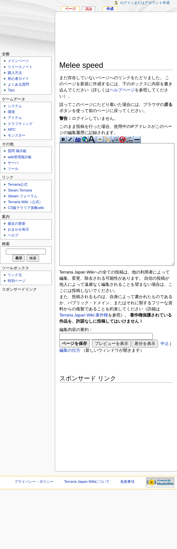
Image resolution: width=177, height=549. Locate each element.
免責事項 (127, 506)
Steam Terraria (20, 190)
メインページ (18, 61)
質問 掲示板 (17, 151)
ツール (13, 169)
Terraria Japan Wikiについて (87, 506)
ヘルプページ (122, 90)
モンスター (16, 135)
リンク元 (15, 275)
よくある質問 (18, 84)
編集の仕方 (69, 374)
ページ (70, 9)
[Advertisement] (116, 37)
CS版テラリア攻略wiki (26, 208)
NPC (11, 129)
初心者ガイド (18, 78)
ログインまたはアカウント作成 (145, 3)
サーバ (13, 163)
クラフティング (20, 124)
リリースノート (20, 67)
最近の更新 (16, 223)
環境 (11, 112)
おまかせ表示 (18, 229)
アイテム (15, 117)
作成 (109, 9)
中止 (165, 368)
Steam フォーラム (22, 196)
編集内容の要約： (76, 354)
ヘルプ (13, 235)
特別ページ (16, 281)
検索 (6, 244)
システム (15, 106)
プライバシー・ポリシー (34, 506)
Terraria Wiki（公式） (25, 202)
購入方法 (15, 73)
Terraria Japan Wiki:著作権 (83, 339)
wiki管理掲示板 (20, 157)
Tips (11, 90)
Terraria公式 (17, 184)
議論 (88, 9)
